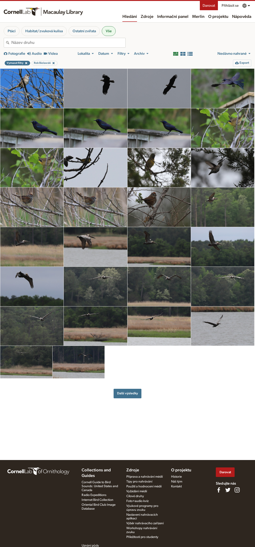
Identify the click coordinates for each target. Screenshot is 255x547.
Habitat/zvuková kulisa (44, 31)
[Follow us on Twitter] (228, 490)
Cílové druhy (135, 496)
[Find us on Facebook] (218, 490)
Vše (109, 31)
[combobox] (68, 42)
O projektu (218, 17)
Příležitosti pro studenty (142, 537)
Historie (176, 476)
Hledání (129, 17)
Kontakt (176, 486)
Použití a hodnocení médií (144, 486)
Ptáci (12, 31)
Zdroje (147, 17)
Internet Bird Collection (97, 500)
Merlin (198, 17)
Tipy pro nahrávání (139, 481)
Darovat (209, 5)
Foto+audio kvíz (137, 501)
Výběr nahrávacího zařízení (145, 523)
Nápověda (241, 17)
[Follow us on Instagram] (237, 490)
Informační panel (172, 17)
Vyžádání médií (136, 491)
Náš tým (176, 481)
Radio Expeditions (94, 495)
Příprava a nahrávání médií (144, 476)
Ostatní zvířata (84, 31)
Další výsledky (127, 393)
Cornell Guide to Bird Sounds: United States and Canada (100, 486)
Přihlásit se (230, 5)
